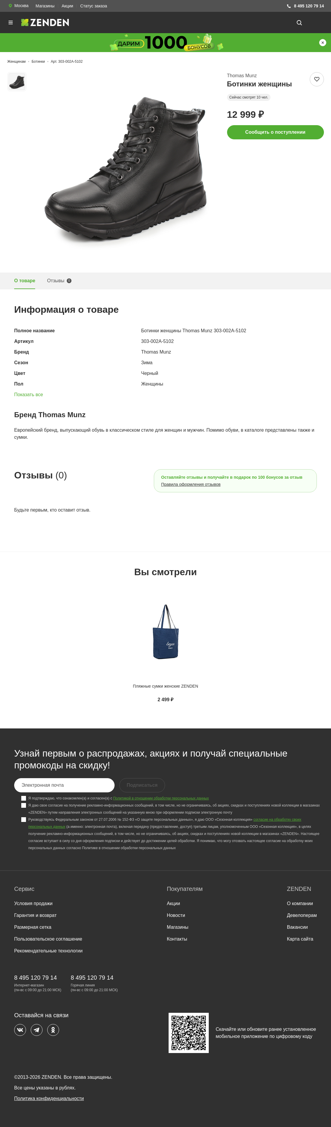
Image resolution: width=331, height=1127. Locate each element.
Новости (176, 915)
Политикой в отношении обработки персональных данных (161, 798)
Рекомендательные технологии (48, 950)
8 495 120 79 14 (305, 6)
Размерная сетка (32, 927)
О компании (300, 903)
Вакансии (297, 927)
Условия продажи (33, 903)
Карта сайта (300, 938)
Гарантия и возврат (35, 915)
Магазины (45, 6)
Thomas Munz (242, 75)
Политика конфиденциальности (49, 1098)
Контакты (177, 938)
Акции (67, 6)
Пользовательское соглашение (48, 938)
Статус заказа (93, 6)
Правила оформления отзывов (191, 484)
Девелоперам (302, 915)
